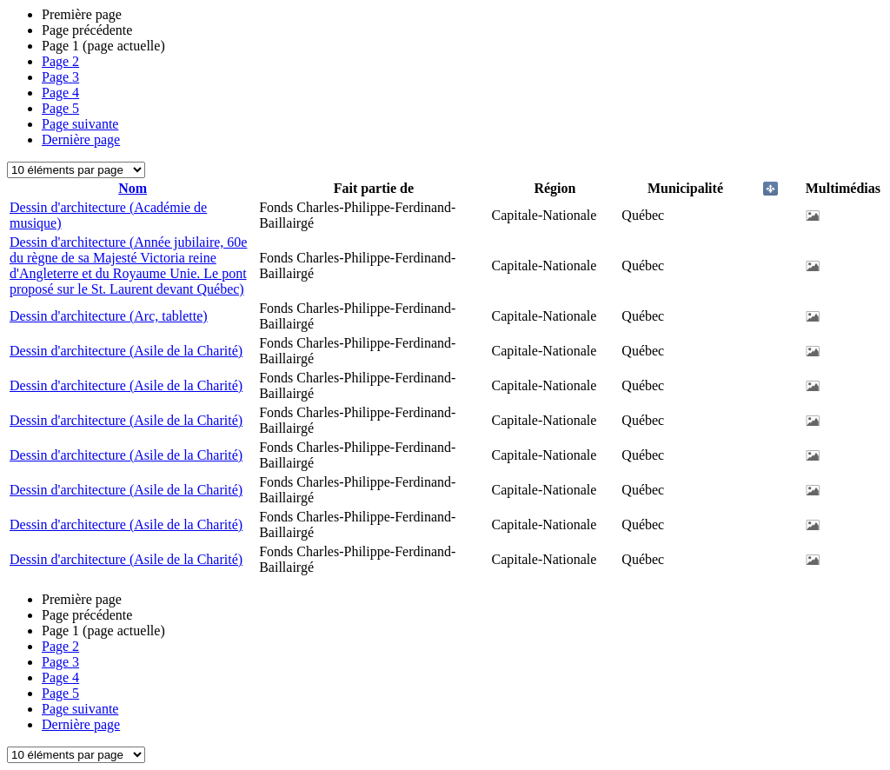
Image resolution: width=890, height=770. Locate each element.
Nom (132, 188)
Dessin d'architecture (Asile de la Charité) (126, 350)
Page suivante (80, 123)
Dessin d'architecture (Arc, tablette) (109, 316)
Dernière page (81, 139)
